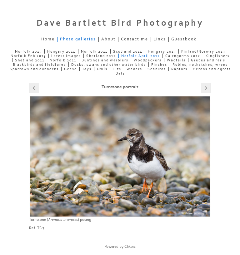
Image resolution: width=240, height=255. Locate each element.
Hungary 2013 (162, 51)
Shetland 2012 (101, 56)
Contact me (134, 39)
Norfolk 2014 (94, 51)
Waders (134, 69)
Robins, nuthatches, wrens (200, 64)
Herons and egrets (212, 69)
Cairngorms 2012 (182, 56)
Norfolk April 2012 (140, 56)
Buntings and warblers (105, 60)
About (108, 39)
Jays (87, 69)
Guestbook (184, 39)
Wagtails (176, 60)
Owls (102, 69)
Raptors (179, 69)
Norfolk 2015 (28, 51)
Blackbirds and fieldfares (39, 64)
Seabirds (157, 69)
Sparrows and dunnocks (34, 69)
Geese (70, 69)
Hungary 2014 (61, 51)
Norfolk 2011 (63, 60)
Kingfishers (218, 56)
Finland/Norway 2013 (203, 51)
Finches (159, 64)
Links (159, 39)
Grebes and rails (208, 60)
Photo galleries (78, 39)
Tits (117, 69)
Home (48, 39)
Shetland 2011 (29, 60)
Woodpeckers (148, 60)
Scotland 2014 (127, 51)
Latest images (66, 56)
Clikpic (130, 246)
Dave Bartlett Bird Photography (120, 23)
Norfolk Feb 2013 (28, 56)
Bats (120, 73)
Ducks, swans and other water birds (108, 64)
